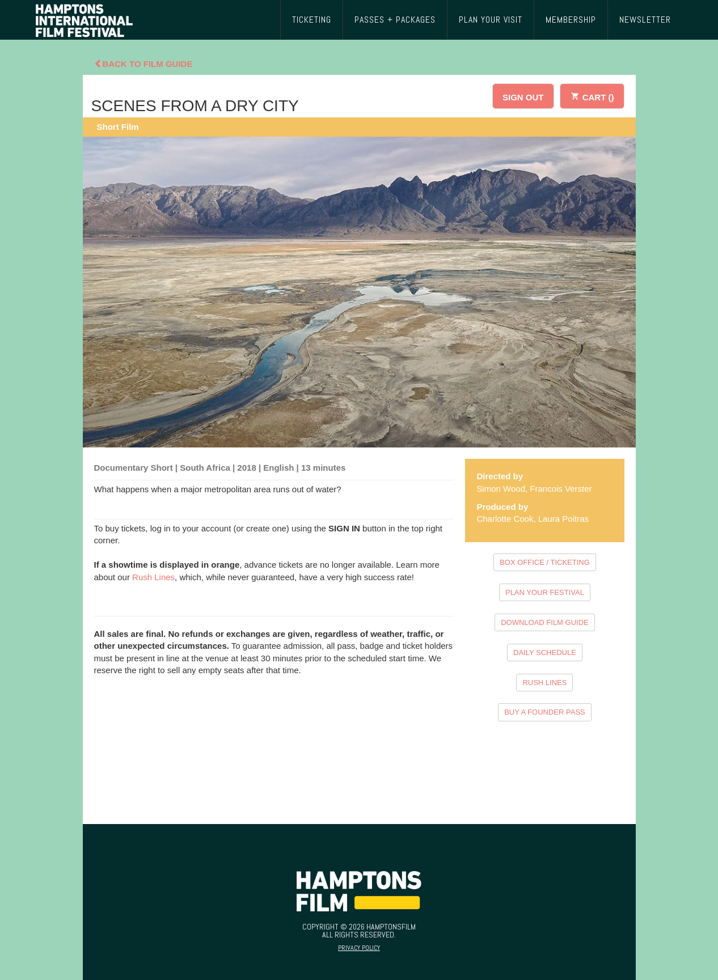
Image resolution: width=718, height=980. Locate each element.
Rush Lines (153, 577)
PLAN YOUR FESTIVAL (544, 592)
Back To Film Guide (143, 64)
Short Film (118, 127)
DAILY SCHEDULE (544, 652)
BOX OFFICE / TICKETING (545, 562)
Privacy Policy (359, 947)
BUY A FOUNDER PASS (544, 712)
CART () (592, 95)
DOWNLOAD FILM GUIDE (545, 622)
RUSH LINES (544, 682)
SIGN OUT (523, 97)
